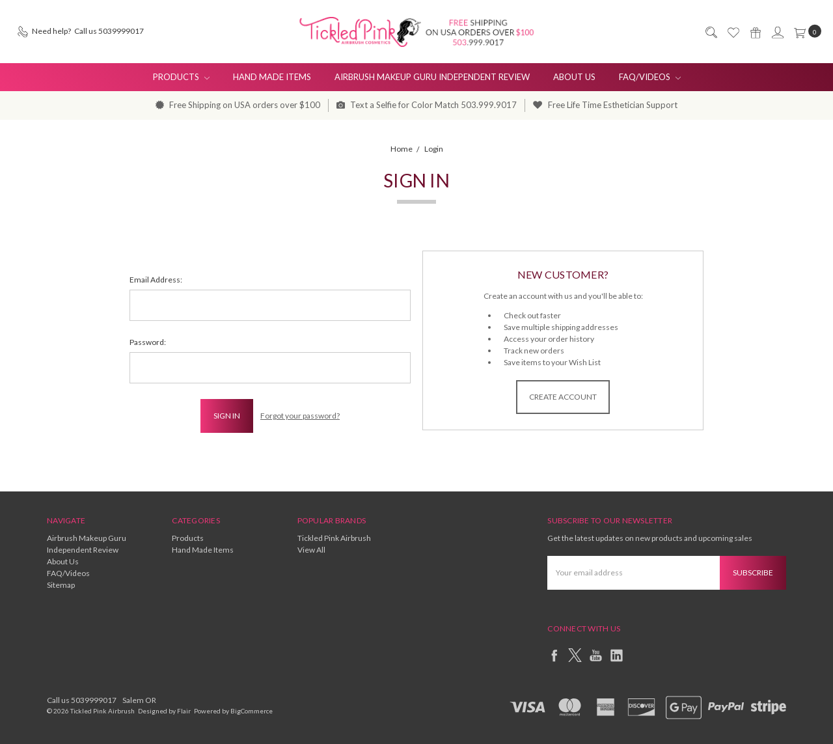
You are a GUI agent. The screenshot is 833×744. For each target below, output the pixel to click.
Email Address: (156, 279)
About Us (574, 77)
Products (181, 77)
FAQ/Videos (650, 77)
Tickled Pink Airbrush (334, 538)
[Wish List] (732, 32)
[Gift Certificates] (754, 32)
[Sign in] (777, 32)
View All (311, 550)
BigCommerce (251, 711)
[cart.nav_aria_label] (805, 31)
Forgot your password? (300, 415)
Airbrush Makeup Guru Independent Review (432, 77)
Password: (148, 342)
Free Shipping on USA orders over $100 (238, 105)
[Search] (710, 32)
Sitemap (61, 585)
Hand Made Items (272, 77)
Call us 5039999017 (81, 700)
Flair (184, 711)
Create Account (563, 397)
